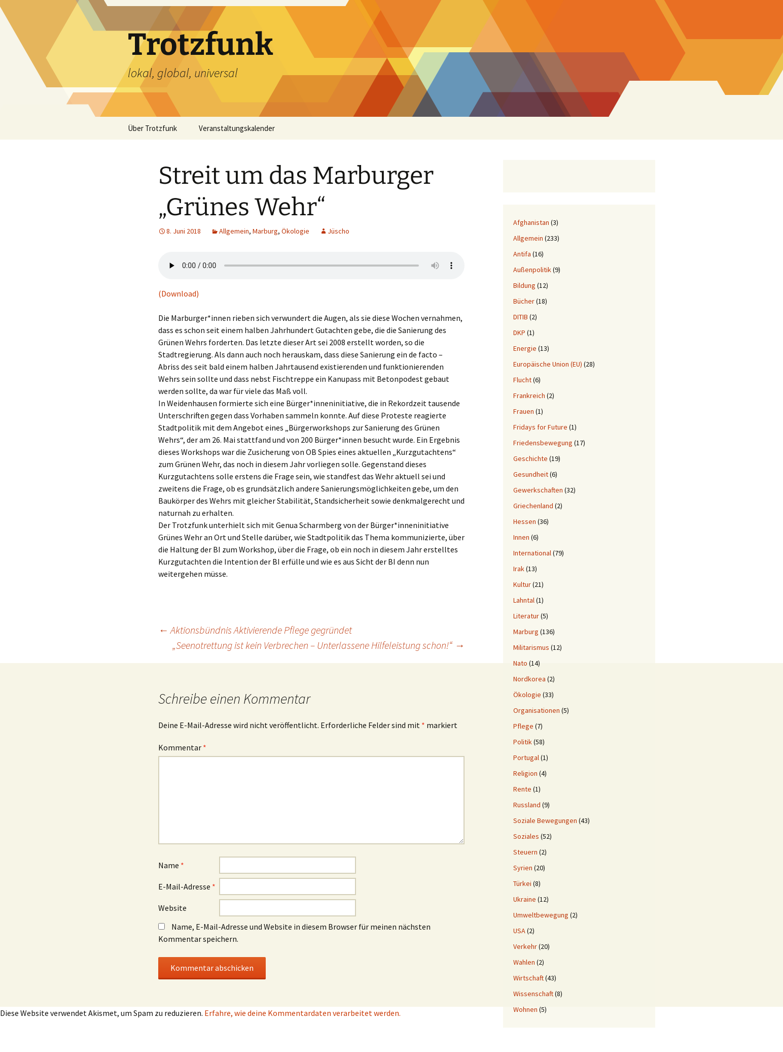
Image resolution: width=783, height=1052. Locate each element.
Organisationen (536, 710)
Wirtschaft (528, 977)
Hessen (524, 521)
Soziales (526, 836)
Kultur (522, 584)
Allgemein (234, 231)
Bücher (524, 301)
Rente (522, 789)
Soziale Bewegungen (545, 820)
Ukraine (524, 899)
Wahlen (524, 962)
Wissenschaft (533, 993)
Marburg (265, 231)
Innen (521, 537)
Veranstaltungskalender (237, 128)
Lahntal (524, 600)
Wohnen (525, 1009)
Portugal (526, 757)
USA (519, 930)
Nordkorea (529, 678)
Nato (520, 663)
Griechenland (533, 505)
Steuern (525, 852)
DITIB (520, 316)
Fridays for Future (540, 427)
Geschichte (530, 458)
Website (172, 908)
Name (171, 865)
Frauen (523, 411)
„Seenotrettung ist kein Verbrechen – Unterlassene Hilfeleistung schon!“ (318, 645)
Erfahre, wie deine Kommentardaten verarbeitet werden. (302, 1013)
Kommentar (182, 747)
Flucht (522, 379)
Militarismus (531, 647)
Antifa (522, 253)
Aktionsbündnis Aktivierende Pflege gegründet (255, 629)
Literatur (526, 615)
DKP (519, 332)
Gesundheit (530, 474)
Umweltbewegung (540, 914)
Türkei (522, 883)
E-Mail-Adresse (187, 886)
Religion (525, 773)
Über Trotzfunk (152, 128)
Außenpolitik (532, 269)
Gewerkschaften (538, 490)
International (532, 552)
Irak (518, 568)
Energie (525, 348)
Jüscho (338, 231)
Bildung (524, 285)
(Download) (179, 293)
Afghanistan (531, 222)
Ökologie (295, 231)
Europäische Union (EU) (547, 364)
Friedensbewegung (543, 442)
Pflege (523, 726)
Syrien (522, 867)
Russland (527, 804)
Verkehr (525, 946)
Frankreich (529, 395)
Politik (522, 741)
